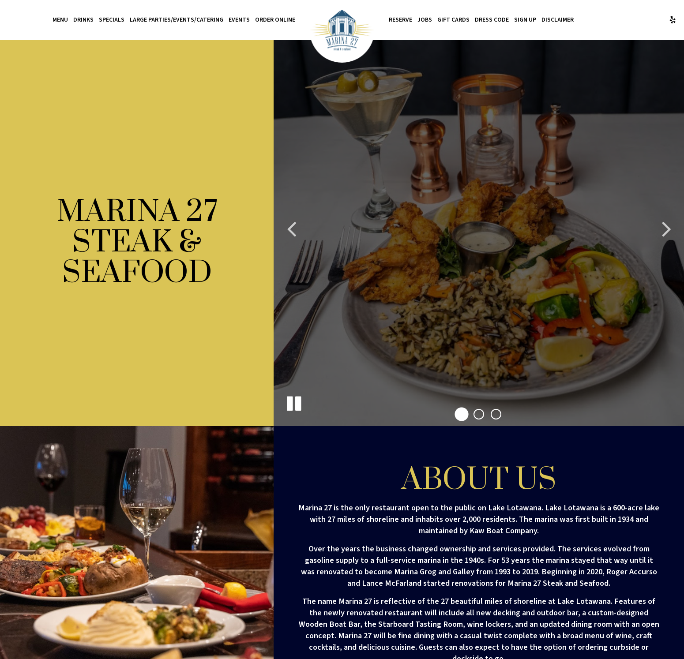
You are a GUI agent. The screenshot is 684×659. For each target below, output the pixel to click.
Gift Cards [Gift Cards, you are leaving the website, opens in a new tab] (453, 19)
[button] (461, 414)
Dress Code (492, 19)
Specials (111, 19)
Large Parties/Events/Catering (176, 19)
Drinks (83, 19)
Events (239, 19)
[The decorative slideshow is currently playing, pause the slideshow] (293, 401)
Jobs (424, 19)
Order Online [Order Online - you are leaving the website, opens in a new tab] (275, 19)
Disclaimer (557, 19)
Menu (60, 19)
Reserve (400, 19)
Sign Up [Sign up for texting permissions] (525, 19)
